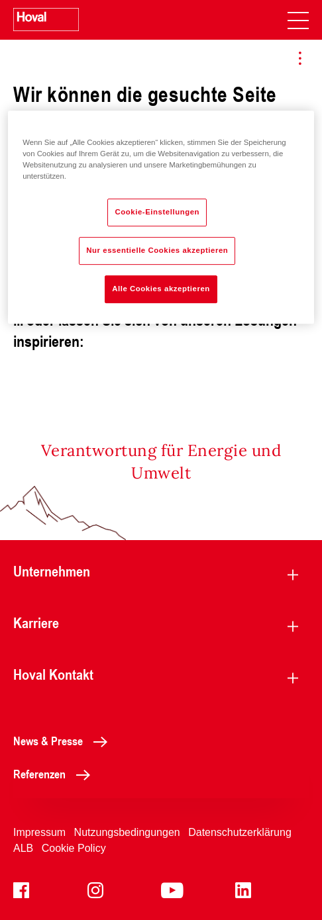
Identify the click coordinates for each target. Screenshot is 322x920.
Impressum (39, 832)
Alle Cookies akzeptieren (161, 289)
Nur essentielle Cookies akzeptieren (157, 250)
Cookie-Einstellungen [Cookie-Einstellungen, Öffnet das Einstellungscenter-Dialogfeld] (157, 212)
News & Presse (64, 740)
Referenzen (55, 773)
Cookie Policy (74, 848)
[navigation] (298, 20)
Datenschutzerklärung (240, 832)
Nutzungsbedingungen (127, 832)
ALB (23, 848)
